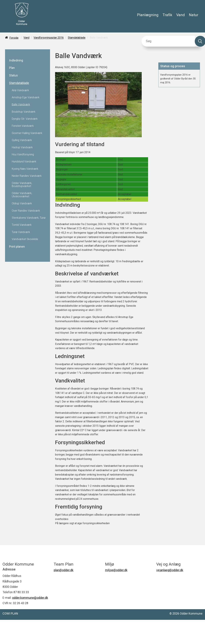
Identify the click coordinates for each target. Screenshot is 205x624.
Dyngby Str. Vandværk (25, 118)
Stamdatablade (76, 37)
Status (13, 75)
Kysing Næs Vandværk (25, 168)
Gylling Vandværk (22, 140)
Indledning (16, 60)
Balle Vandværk (21, 104)
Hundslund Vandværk (24, 161)
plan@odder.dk (63, 570)
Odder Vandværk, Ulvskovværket (22, 195)
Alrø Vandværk (20, 90)
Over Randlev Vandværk (26, 210)
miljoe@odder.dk (116, 570)
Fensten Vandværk (23, 125)
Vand (180, 15)
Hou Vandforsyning (23, 154)
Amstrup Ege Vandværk (25, 97)
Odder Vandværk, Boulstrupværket (22, 185)
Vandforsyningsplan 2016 (49, 37)
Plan (12, 68)
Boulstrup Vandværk (23, 111)
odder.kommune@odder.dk (30, 597)
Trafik (167, 15)
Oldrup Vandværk (22, 203)
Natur (193, 15)
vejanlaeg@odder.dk (169, 570)
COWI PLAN (10, 613)
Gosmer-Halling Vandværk (27, 133)
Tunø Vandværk (21, 232)
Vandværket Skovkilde (25, 239)
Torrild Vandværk (22, 224)
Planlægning (147, 15)
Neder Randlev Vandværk (27, 175)
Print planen (17, 246)
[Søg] (168, 41)
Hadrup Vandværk (22, 147)
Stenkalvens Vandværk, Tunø (28, 217)
